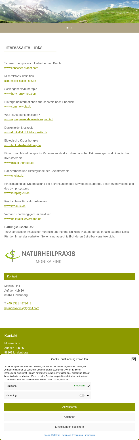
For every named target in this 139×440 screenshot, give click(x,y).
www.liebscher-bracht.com (21, 68)
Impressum (90, 435)
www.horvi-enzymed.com (20, 93)
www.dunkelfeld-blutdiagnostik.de (25, 132)
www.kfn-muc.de (15, 206)
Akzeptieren (69, 406)
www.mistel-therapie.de (19, 162)
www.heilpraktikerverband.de (22, 218)
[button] (133, 359)
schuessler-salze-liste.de (20, 80)
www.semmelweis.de (17, 106)
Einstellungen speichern (69, 426)
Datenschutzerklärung (72, 435)
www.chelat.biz (14, 175)
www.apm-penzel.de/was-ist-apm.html (28, 119)
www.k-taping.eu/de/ (17, 193)
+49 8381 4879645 (19, 303)
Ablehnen (69, 416)
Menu (69, 28)
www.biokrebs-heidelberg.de (22, 145)
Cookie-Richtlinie (52, 435)
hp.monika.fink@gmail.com (21, 308)
